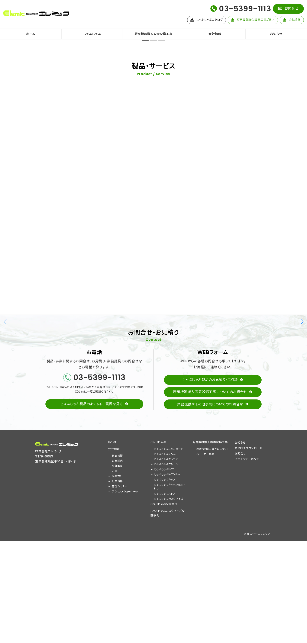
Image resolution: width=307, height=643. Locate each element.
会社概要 (117, 600)
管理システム (119, 621)
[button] (288, 9)
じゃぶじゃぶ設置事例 (164, 638)
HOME (112, 576)
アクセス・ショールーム (125, 626)
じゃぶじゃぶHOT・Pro (167, 609)
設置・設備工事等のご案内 (212, 583)
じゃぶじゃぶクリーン (166, 598)
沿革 (114, 605)
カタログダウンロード (248, 582)
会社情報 (114, 583)
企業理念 (117, 595)
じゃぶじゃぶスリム (165, 588)
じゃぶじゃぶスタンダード (168, 583)
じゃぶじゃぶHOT (164, 603)
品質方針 (117, 610)
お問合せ (240, 588)
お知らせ (240, 577)
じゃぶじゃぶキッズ (164, 614)
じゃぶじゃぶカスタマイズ (168, 633)
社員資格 (117, 615)
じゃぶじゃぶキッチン (166, 593)
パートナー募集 (205, 588)
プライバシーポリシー (248, 593)
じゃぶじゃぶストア (164, 628)
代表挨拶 (117, 590)
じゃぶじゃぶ (158, 576)
